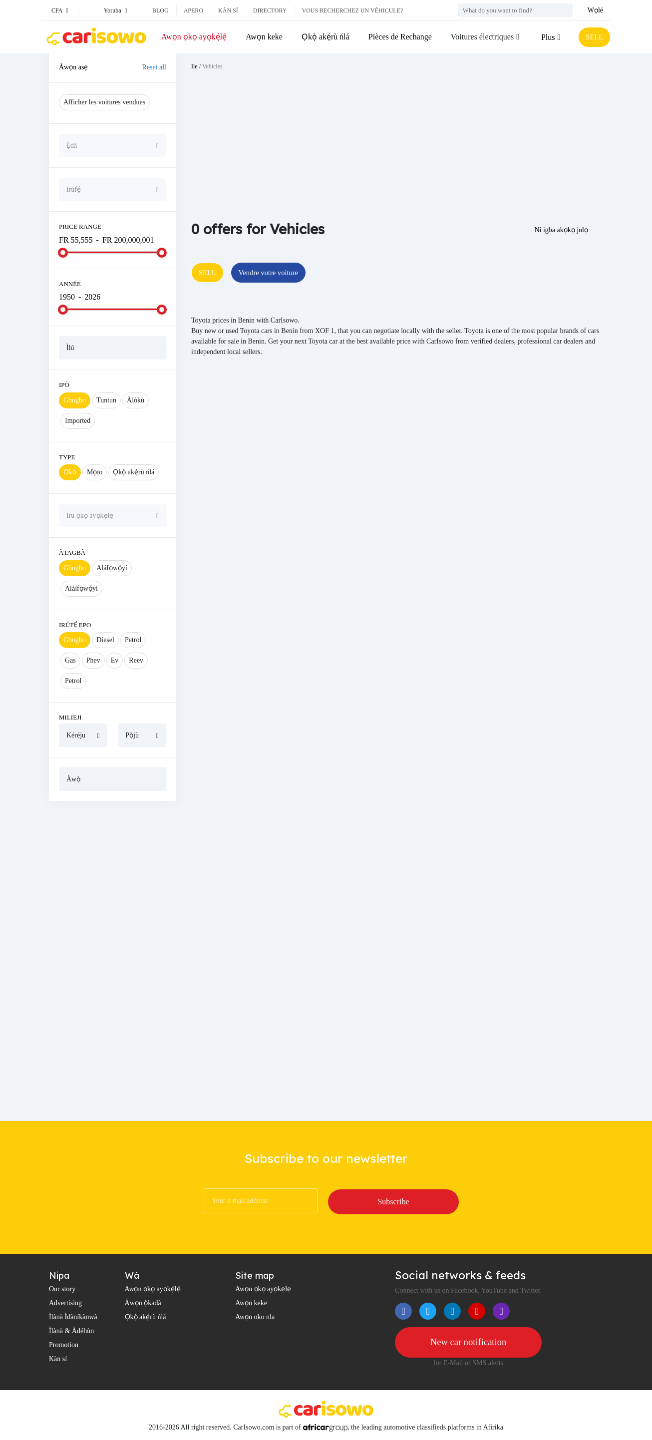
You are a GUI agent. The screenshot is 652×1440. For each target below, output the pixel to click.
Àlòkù (135, 400)
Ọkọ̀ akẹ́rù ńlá (324, 36)
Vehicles (212, 66)
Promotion (63, 1345)
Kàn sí (228, 10)
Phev (93, 660)
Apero (193, 10)
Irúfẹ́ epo (75, 625)
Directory (270, 10)
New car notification (468, 1342)
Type (67, 457)
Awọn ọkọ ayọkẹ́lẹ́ (194, 36)
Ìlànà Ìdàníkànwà (73, 1317)
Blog (160, 10)
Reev (136, 660)
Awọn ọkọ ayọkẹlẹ (263, 1289)
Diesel (105, 640)
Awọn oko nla (255, 1317)
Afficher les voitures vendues (104, 102)
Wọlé (595, 10)
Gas (70, 660)
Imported (77, 420)
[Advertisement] (112, 960)
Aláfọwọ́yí (111, 568)
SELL (593, 37)
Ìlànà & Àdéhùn (71, 1331)
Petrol (133, 640)
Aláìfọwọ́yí (81, 588)
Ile (194, 66)
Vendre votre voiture (275, 273)
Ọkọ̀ (69, 472)
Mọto (94, 472)
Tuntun (106, 400)
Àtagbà (72, 552)
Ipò (64, 384)
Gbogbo (74, 400)
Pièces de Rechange (398, 36)
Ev (115, 660)
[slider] (63, 253)
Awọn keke (263, 36)
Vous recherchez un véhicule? (352, 10)
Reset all (154, 67)
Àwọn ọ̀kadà (143, 1303)
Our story (62, 1289)
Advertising (65, 1303)
